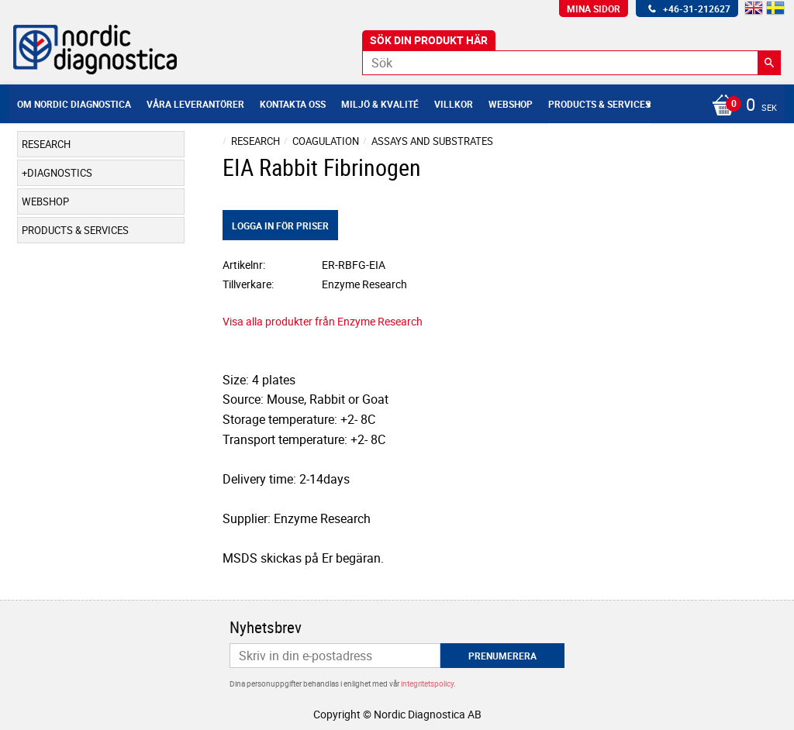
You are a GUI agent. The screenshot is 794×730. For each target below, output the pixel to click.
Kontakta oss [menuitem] (293, 104)
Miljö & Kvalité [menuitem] (380, 104)
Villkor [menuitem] (453, 104)
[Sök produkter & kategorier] (571, 62)
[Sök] (769, 62)
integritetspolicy (427, 683)
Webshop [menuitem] (510, 104)
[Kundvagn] (740, 106)
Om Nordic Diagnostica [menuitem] (74, 104)
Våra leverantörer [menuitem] (195, 104)
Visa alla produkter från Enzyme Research (323, 321)
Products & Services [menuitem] (599, 104)
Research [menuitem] (46, 144)
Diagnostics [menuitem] (59, 173)
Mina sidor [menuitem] (593, 8)
